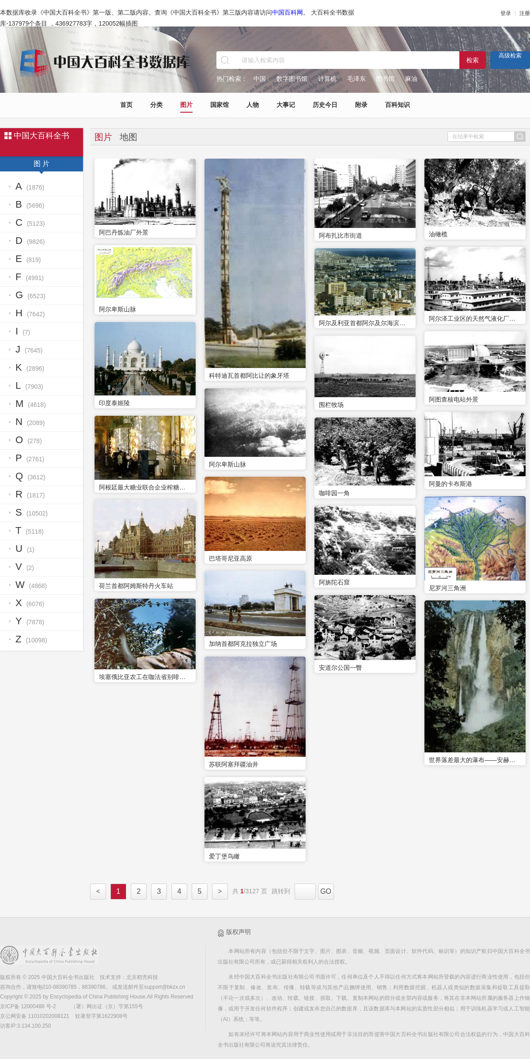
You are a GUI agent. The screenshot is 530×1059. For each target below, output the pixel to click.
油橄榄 (438, 234)
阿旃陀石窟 (334, 582)
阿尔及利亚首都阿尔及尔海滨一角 (365, 322)
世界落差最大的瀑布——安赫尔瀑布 (475, 759)
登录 (505, 13)
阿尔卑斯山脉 (117, 309)
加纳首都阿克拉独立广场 (243, 643)
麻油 (411, 78)
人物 (252, 104)
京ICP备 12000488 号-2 (28, 1006)
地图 (128, 137)
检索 (472, 60)
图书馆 (385, 78)
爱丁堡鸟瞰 (224, 856)
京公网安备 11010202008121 (34, 1016)
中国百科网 (287, 12)
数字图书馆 (291, 78)
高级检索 (510, 55)
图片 (186, 104)
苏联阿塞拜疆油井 (233, 764)
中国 (260, 78)
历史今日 (325, 104)
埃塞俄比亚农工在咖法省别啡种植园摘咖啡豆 (145, 676)
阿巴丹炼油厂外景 (123, 232)
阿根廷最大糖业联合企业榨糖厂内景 (145, 487)
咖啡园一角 (334, 493)
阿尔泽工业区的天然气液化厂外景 (475, 318)
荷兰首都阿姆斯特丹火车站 (136, 585)
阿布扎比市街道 (340, 235)
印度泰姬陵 (114, 402)
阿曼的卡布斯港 (450, 483)
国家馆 (219, 104)
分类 (156, 104)
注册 (524, 13)
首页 (126, 104)
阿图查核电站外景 (453, 399)
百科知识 (397, 104)
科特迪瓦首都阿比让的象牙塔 (249, 375)
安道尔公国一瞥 (340, 667)
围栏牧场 (331, 404)
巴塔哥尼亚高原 (230, 558)
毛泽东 (356, 78)
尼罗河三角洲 (447, 588)
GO (325, 891)
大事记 (285, 104)
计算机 (327, 78)
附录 (361, 104)
